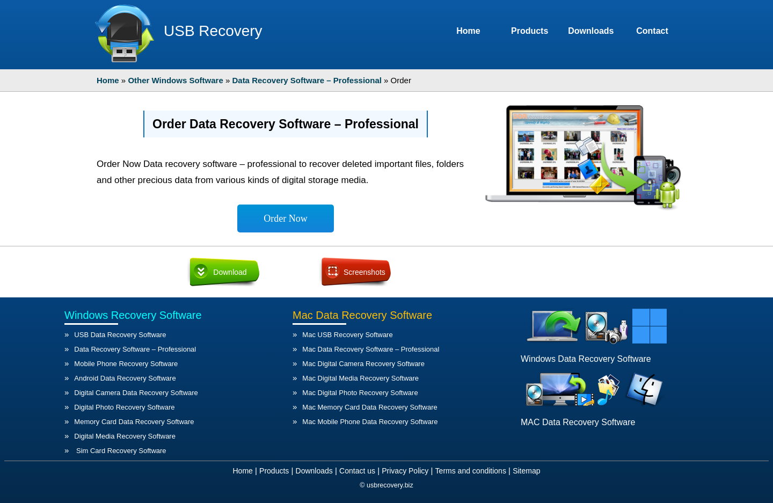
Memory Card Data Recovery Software (134, 422)
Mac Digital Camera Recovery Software (363, 364)
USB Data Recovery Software (120, 335)
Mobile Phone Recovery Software (126, 364)
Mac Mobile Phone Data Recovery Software (369, 422)
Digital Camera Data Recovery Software (136, 393)
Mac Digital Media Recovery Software (360, 378)
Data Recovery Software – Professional (135, 349)
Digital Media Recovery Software (125, 436)
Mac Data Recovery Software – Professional (370, 349)
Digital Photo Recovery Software (124, 407)
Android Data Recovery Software (125, 378)
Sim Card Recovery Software (120, 451)
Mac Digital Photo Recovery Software (360, 393)
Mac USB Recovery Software (347, 335)
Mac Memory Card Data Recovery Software (369, 407)
